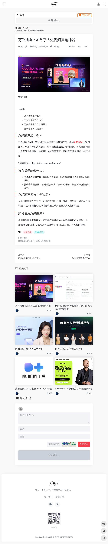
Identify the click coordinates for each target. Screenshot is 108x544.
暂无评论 (25, 398)
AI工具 (25, 28)
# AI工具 (27, 232)
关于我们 (48, 497)
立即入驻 (84, 15)
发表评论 (84, 444)
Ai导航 (54, 46)
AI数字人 (78, 142)
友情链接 (60, 497)
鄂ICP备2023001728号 (64, 537)
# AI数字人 (39, 232)
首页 (19, 28)
